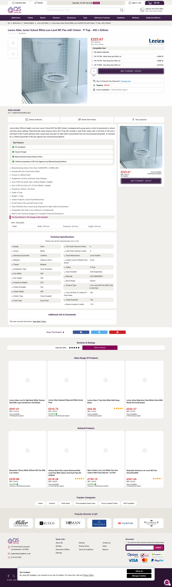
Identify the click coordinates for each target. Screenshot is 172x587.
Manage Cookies (139, 576)
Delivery (82, 543)
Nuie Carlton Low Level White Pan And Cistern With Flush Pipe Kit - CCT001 (102, 471)
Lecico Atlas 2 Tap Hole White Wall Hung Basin (103, 401)
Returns (105, 550)
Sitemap (59, 553)
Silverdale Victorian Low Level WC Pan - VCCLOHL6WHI (142, 471)
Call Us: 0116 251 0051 (154, 9)
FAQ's (105, 546)
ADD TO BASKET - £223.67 (131, 71)
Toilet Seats (65, 503)
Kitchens (135, 18)
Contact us (107, 543)
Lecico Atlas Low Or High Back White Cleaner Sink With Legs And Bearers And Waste (27, 401)
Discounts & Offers (63, 550)
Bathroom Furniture (102, 18)
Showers (56, 18)
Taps (85, 18)
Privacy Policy (84, 546)
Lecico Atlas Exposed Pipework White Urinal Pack (65, 401)
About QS (59, 543)
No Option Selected (101, 52)
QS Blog (59, 546)
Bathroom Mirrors (153, 18)
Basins (43, 18)
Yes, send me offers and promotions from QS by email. (145, 542)
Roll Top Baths (129, 503)
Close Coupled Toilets (109, 503)
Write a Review (100, 348)
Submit (158, 547)
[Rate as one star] (70, 348)
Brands (38, 3)
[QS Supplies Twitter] (13, 576)
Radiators (121, 18)
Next (84, 70)
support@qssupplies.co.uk (19, 554)
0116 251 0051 (15, 557)
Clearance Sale (19, 3)
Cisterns (52, 503)
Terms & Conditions (86, 550)
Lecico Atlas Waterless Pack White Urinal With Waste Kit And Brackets (144, 401)
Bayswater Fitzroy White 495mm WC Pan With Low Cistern (27, 471)
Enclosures (71, 18)
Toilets (30, 18)
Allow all (139, 571)
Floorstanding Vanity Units (85, 503)
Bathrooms (16, 18)
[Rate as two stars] (71, 348)
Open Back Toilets (39, 322)
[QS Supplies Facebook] (8, 576)
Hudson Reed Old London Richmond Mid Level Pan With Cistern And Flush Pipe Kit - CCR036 (65, 472)
